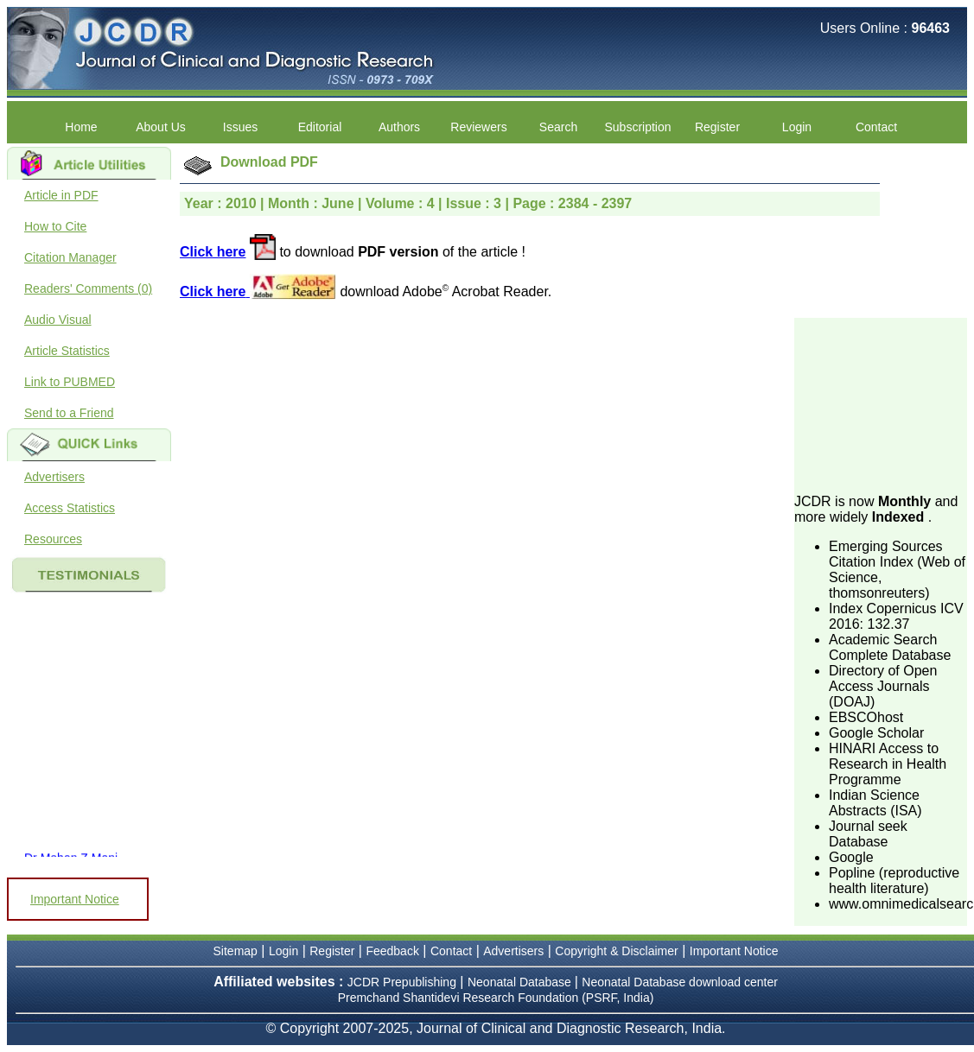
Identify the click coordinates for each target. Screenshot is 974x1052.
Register (717, 127)
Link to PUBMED (69, 382)
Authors (399, 127)
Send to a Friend (69, 413)
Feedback (392, 951)
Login (797, 127)
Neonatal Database (521, 982)
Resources (53, 539)
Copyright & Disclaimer (616, 951)
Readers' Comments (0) (88, 288)
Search (558, 127)
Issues (240, 127)
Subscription (637, 127)
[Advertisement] (880, 404)
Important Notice (74, 899)
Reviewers (478, 127)
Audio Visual (58, 319)
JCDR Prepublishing (401, 982)
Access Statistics (69, 508)
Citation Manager (70, 257)
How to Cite (55, 226)
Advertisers (54, 477)
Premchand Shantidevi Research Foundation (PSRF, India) (496, 997)
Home (81, 127)
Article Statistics (67, 351)
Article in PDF (61, 195)
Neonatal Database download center (680, 982)
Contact (876, 127)
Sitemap (235, 951)
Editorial (320, 127)
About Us (161, 127)
